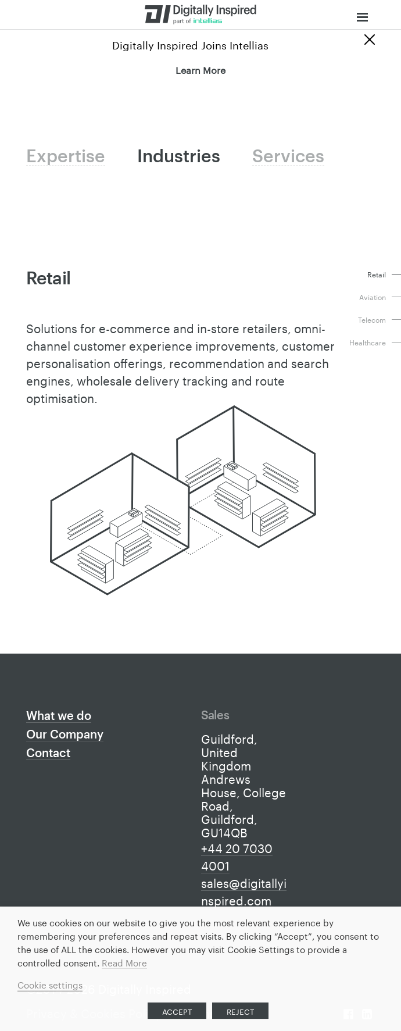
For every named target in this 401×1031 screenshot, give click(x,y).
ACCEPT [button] (177, 1010)
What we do (58, 717)
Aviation (372, 296)
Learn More (200, 69)
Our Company (64, 735)
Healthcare (367, 342)
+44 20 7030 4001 (237, 856)
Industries (170, 157)
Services (274, 157)
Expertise (62, 157)
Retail (376, 274)
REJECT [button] (240, 1010)
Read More (124, 962)
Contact (48, 754)
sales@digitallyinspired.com (244, 891)
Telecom (372, 319)
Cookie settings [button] (50, 984)
